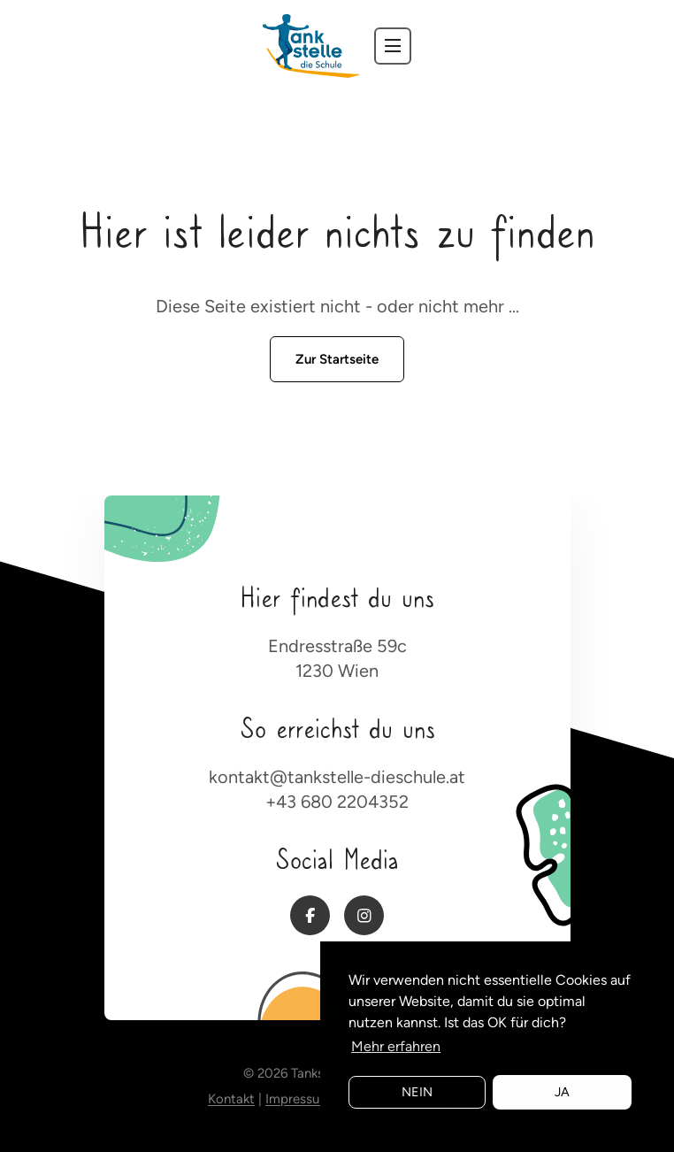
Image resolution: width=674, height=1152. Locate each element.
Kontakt (231, 1099)
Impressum (298, 1099)
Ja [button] (562, 1092)
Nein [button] (417, 1092)
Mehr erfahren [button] (395, 1046)
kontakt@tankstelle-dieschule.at (337, 776)
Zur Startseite (337, 359)
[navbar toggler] (392, 46)
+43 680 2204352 (337, 801)
